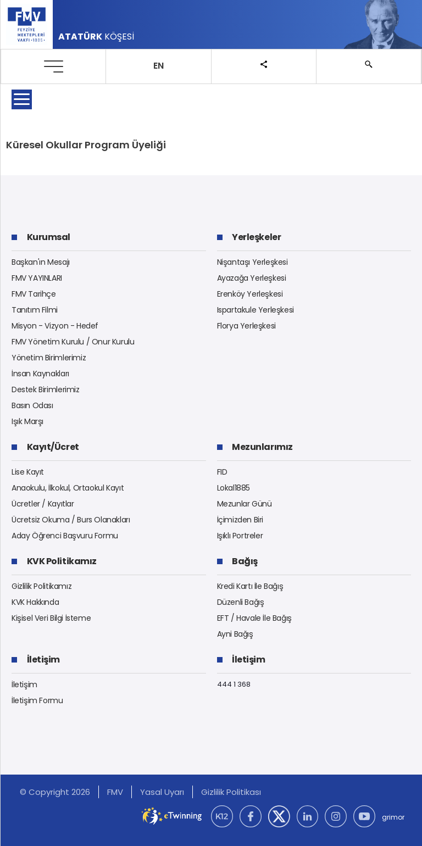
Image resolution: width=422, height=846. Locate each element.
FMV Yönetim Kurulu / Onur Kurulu (73, 341)
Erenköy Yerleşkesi (250, 293)
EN (158, 65)
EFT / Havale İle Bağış (254, 618)
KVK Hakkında (35, 602)
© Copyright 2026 (55, 792)
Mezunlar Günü (244, 503)
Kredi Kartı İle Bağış (250, 586)
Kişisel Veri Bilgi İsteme (51, 618)
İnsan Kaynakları (40, 373)
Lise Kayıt (28, 471)
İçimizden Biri (240, 519)
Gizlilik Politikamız (41, 586)
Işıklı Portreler (240, 535)
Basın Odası (32, 405)
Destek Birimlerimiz (46, 389)
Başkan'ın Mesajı (41, 262)
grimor (393, 817)
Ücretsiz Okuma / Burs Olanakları (71, 519)
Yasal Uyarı (162, 792)
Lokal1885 (234, 487)
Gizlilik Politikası (231, 792)
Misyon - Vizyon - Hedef (55, 325)
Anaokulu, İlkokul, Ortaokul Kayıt (68, 487)
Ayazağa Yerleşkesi (251, 277)
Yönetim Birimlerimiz (49, 357)
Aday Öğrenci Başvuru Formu (65, 535)
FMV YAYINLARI (37, 277)
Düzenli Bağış (240, 602)
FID (222, 471)
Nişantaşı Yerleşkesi (252, 262)
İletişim (24, 684)
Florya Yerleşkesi (246, 325)
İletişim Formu (37, 700)
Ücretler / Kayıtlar (43, 503)
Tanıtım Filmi (35, 309)
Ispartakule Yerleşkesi (255, 309)
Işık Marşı (27, 421)
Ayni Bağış (235, 633)
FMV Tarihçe (34, 293)
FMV (115, 792)
